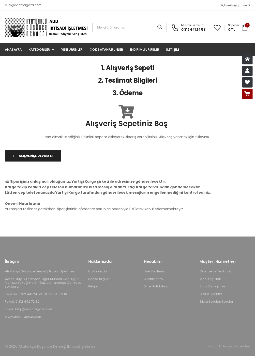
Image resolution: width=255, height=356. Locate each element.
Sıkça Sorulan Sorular (216, 301)
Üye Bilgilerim (154, 271)
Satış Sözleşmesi (212, 286)
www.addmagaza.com (23, 316)
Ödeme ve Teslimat (215, 271)
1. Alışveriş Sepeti (127, 67)
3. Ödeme (128, 93)
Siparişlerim (153, 279)
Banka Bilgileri (99, 279)
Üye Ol (245, 5)
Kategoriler (39, 49)
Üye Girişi (229, 5)
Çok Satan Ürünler (106, 49)
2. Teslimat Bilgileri (127, 80)
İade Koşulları (210, 279)
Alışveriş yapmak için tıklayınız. (184, 136)
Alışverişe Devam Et (36, 155)
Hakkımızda (97, 271)
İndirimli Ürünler (144, 49)
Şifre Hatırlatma (156, 286)
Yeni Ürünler (72, 49)
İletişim (172, 49)
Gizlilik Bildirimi (210, 294)
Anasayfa (13, 49)
